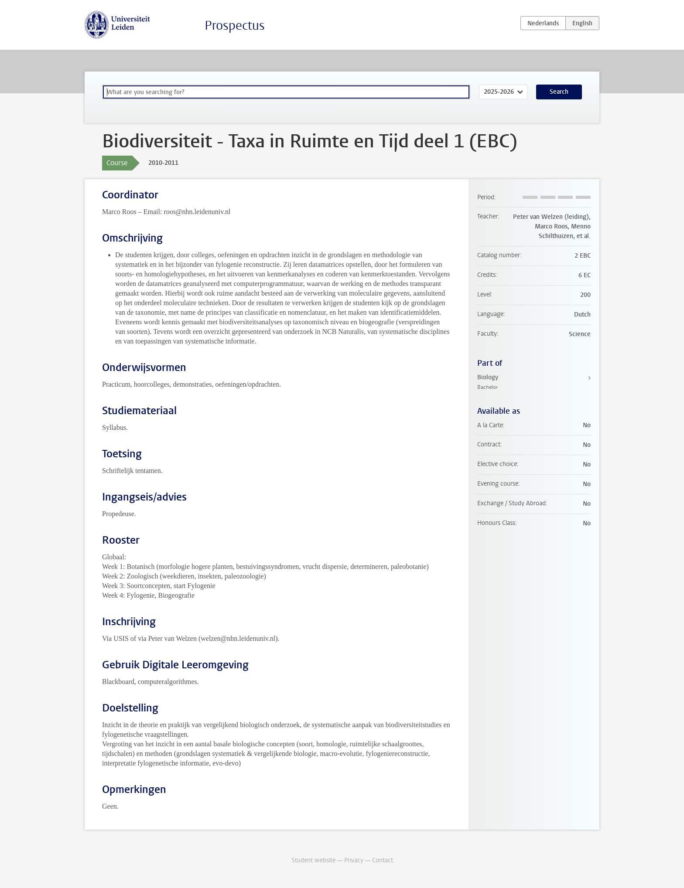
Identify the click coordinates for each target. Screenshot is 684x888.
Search (559, 92)
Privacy (353, 860)
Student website (313, 860)
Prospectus (235, 25)
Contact (382, 860)
